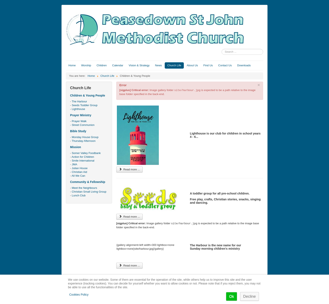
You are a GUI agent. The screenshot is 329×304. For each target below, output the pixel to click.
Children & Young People (87, 95)
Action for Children (83, 156)
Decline (249, 296)
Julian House (79, 168)
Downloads (244, 65)
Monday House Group (85, 137)
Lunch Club (79, 195)
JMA (74, 164)
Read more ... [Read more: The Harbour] (129, 265)
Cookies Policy (79, 294)
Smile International (83, 160)
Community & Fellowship (87, 182)
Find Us (208, 65)
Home (72, 65)
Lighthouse (78, 109)
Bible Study (78, 131)
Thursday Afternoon (83, 140)
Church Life (174, 65)
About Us (192, 65)
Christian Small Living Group (89, 191)
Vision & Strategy (139, 65)
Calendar (117, 65)
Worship (86, 65)
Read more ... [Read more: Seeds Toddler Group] (129, 216)
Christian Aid (79, 172)
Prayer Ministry (80, 115)
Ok (231, 296)
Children (102, 65)
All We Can (78, 175)
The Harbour (79, 101)
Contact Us (225, 65)
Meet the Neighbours (84, 187)
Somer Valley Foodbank (86, 153)
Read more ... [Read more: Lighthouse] (129, 169)
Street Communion (83, 125)
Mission (75, 147)
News (158, 65)
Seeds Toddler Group (85, 105)
